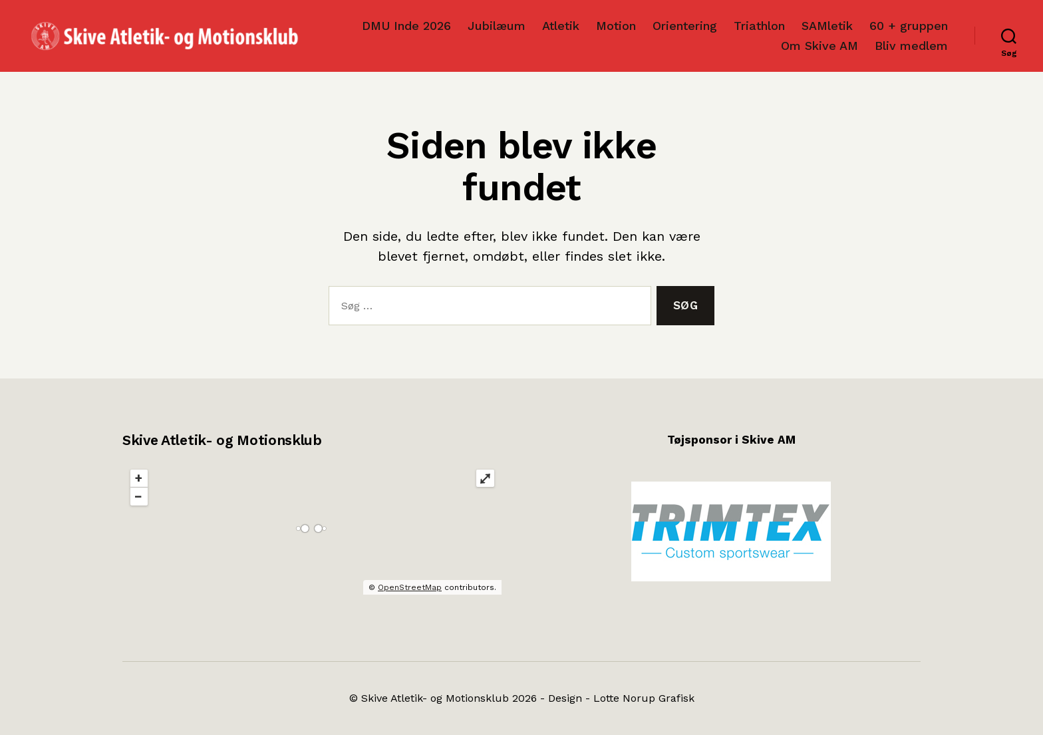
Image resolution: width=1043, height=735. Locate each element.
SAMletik (827, 26)
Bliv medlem (911, 46)
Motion (616, 26)
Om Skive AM (819, 46)
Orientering (685, 26)
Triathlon (759, 26)
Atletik (560, 26)
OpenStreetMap (410, 587)
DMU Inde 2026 (406, 26)
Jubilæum (496, 26)
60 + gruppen (908, 26)
